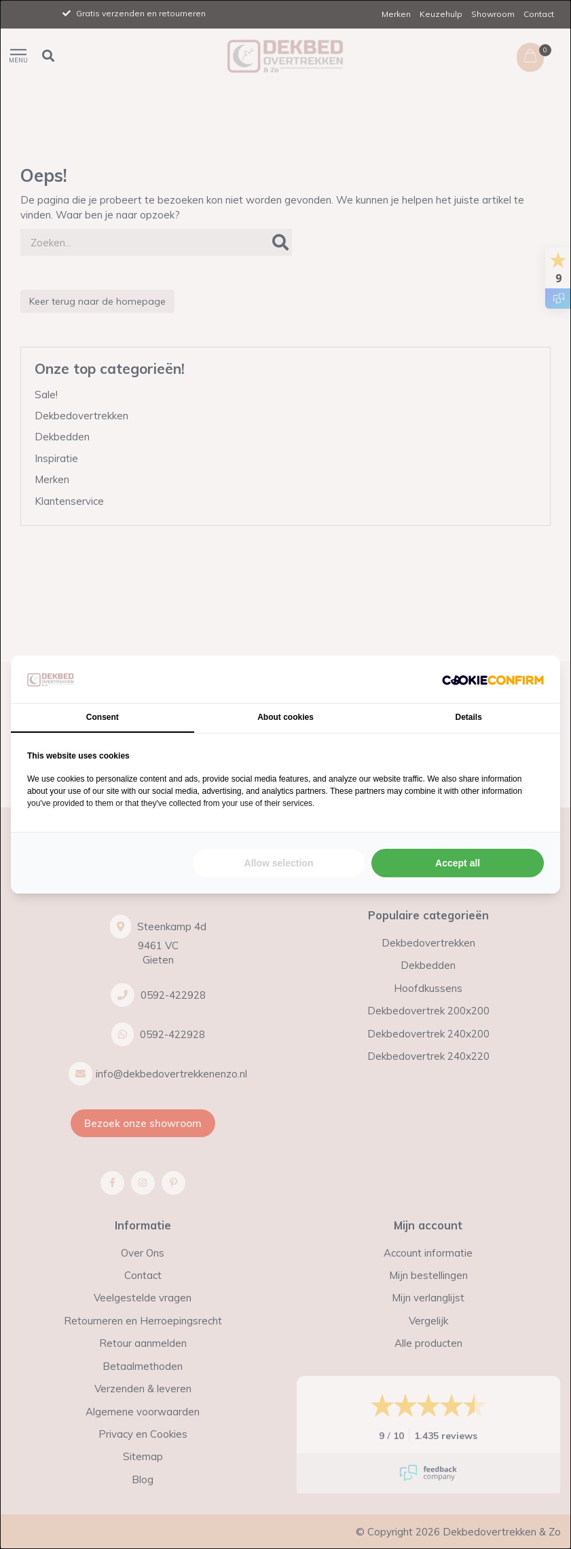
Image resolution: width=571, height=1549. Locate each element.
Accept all (457, 863)
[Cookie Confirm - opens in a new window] (493, 679)
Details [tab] (469, 717)
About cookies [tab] (285, 717)
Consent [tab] (102, 717)
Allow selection (279, 863)
